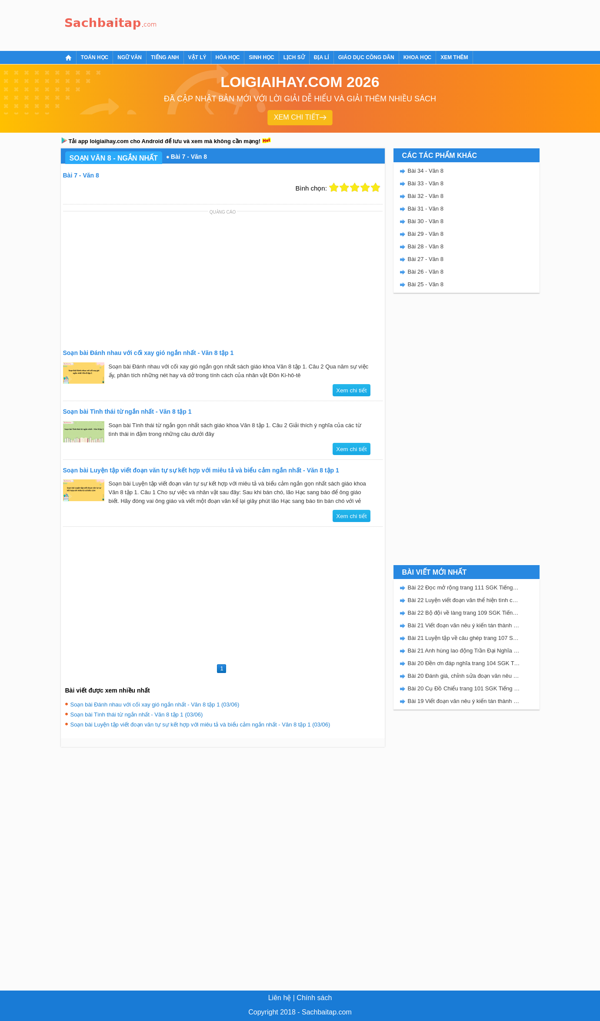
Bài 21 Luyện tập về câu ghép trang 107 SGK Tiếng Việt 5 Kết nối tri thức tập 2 (464, 638)
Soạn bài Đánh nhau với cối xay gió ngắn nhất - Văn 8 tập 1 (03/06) (155, 704)
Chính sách (314, 997)
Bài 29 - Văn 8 (425, 234)
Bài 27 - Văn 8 (425, 259)
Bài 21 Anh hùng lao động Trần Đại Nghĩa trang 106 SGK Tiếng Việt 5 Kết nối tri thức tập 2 (464, 650)
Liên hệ (279, 997)
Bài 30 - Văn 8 (425, 221)
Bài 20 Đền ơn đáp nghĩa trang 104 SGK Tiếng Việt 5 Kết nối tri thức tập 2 (464, 663)
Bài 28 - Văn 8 (425, 246)
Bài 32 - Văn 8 (425, 196)
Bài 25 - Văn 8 (425, 284)
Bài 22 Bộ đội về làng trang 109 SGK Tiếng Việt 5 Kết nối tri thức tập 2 (464, 612)
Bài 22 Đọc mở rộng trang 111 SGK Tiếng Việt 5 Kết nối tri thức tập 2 (464, 587)
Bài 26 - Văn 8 (425, 271)
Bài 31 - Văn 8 (425, 208)
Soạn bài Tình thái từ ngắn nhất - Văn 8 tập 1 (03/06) (136, 714)
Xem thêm (454, 57)
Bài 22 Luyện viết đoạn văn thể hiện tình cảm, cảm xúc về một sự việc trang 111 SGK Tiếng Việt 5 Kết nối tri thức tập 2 (464, 600)
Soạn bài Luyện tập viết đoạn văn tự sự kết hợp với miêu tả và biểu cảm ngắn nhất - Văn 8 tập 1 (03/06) (200, 724)
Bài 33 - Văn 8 (425, 183)
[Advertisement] (319, 24)
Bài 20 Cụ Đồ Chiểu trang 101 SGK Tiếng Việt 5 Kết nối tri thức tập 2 (464, 688)
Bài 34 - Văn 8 (425, 170)
